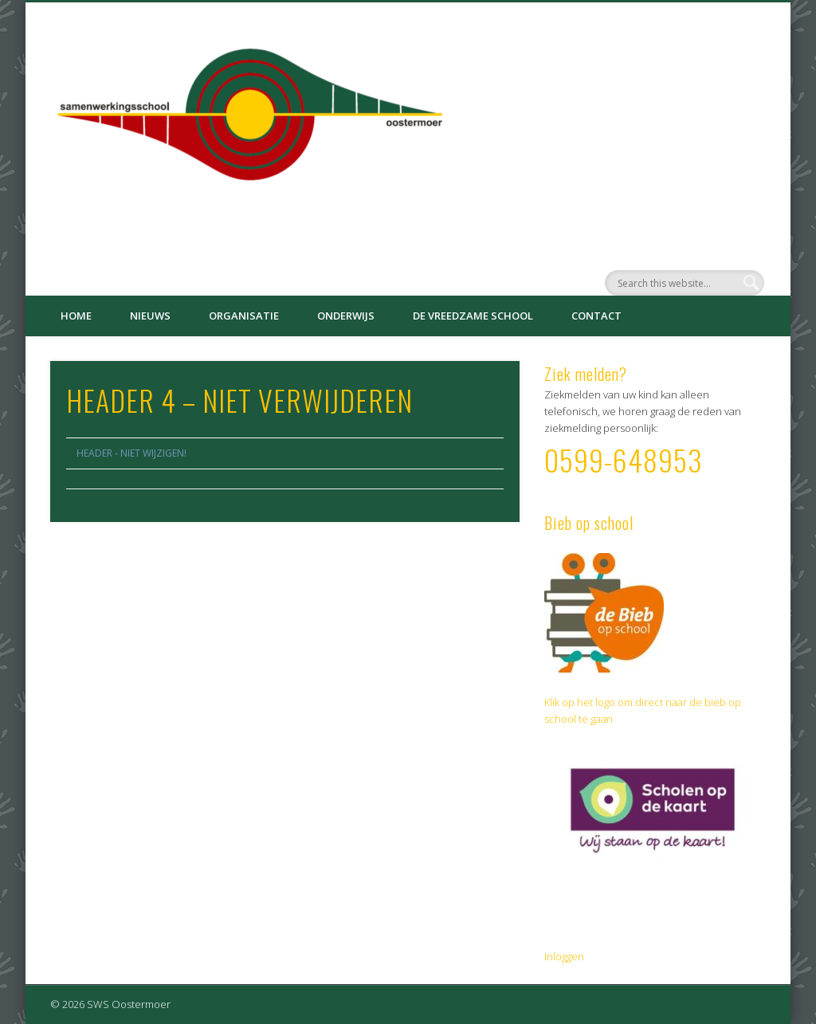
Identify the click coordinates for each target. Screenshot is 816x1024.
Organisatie (244, 315)
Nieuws (150, 315)
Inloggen (564, 956)
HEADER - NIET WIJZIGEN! (131, 453)
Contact (596, 315)
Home (76, 315)
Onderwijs (346, 315)
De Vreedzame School (473, 315)
